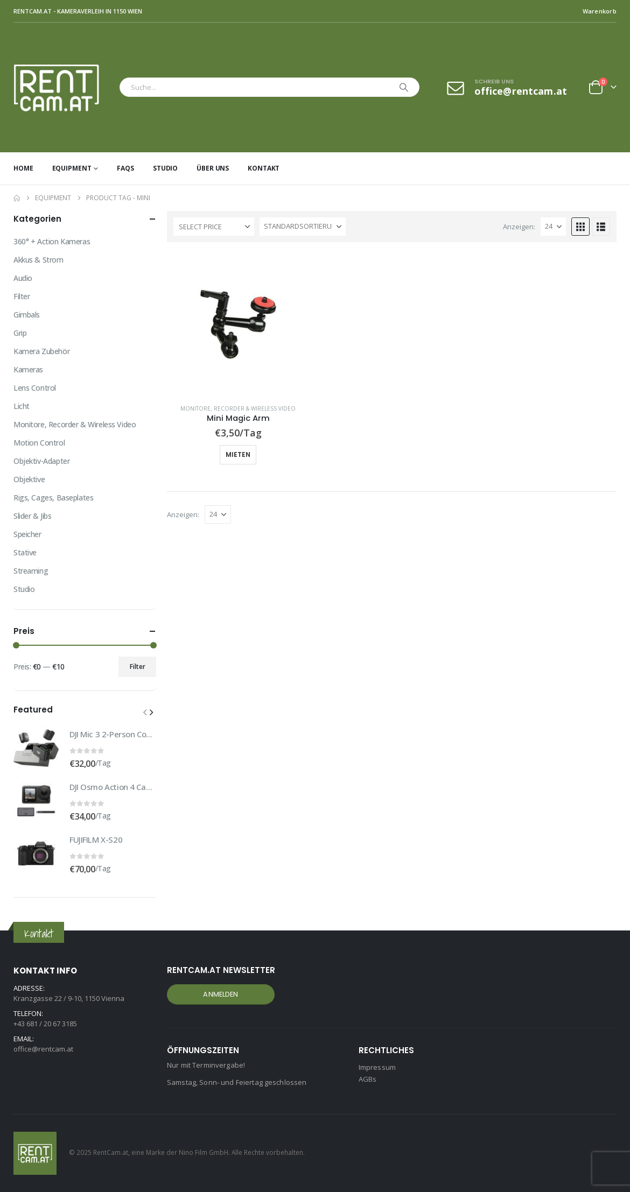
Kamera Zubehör (41, 351)
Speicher (27, 534)
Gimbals (26, 314)
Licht (21, 406)
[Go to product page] (238, 324)
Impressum (377, 1067)
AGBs (368, 1079)
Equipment (72, 168)
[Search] (404, 87)
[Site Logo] (63, 87)
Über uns (213, 168)
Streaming (30, 571)
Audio (22, 278)
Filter (21, 296)
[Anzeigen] (553, 226)
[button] (580, 226)
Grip (19, 333)
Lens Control (34, 388)
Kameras (28, 369)
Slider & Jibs (32, 516)
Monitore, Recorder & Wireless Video (238, 408)
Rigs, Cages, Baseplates (53, 497)
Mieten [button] (238, 454)
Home (23, 168)
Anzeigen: (519, 226)
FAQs (125, 168)
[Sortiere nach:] (303, 226)
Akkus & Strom (38, 260)
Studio (165, 168)
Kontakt (263, 168)
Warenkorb (600, 11)
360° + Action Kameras (51, 241)
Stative (25, 552)
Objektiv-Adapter (41, 461)
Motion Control (39, 443)
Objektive (29, 479)
